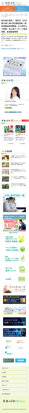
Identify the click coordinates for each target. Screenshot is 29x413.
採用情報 (4, 376)
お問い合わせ (5, 368)
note (19, 404)
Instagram (14, 404)
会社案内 (4, 372)
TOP (2, 14)
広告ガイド (4, 385)
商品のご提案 (5, 381)
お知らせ (6, 14)
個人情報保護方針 (6, 394)
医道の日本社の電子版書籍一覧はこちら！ (13, 48)
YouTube (17, 404)
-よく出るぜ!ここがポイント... (8, 134)
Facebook (9, 404)
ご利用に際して (5, 389)
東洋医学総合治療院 (10, 101)
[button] (1, 100)
